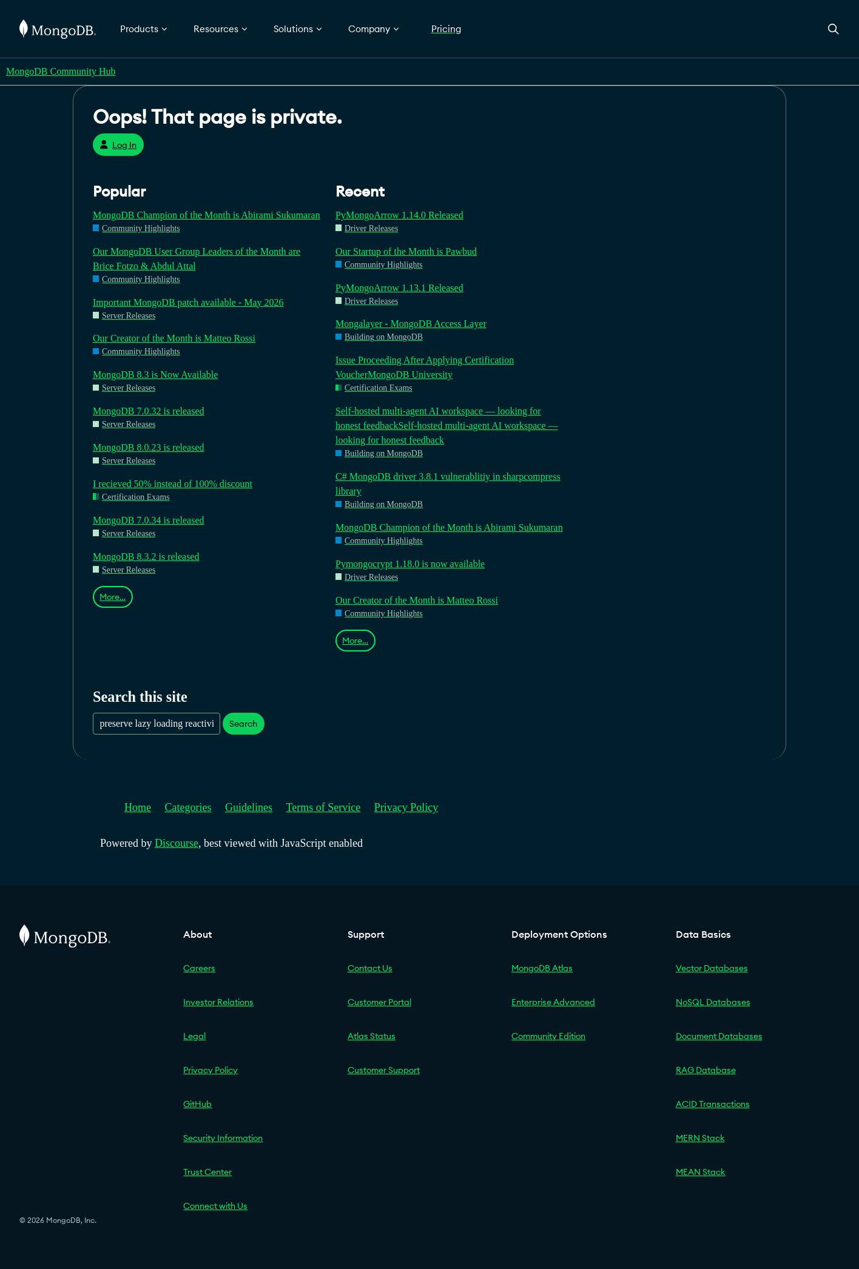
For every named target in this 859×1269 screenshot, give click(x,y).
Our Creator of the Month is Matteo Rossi (174, 338)
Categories (188, 807)
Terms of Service (323, 807)
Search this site (140, 696)
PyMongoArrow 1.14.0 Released (399, 215)
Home (137, 807)
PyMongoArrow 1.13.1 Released (399, 288)
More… (112, 596)
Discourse (176, 843)
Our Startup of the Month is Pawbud (406, 251)
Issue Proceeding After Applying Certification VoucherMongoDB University (424, 367)
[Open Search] (833, 29)
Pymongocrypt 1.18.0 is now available (410, 564)
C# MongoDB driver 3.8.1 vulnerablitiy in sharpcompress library (448, 483)
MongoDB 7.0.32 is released (148, 411)
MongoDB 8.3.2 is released (146, 556)
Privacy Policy (406, 807)
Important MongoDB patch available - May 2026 (188, 302)
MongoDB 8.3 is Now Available (155, 374)
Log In (117, 145)
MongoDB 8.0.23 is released (148, 447)
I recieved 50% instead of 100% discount (172, 484)
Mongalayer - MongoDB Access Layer (411, 323)
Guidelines (248, 807)
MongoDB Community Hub (60, 71)
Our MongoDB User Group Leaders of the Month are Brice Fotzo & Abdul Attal (196, 258)
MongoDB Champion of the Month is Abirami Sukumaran (206, 215)
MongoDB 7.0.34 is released (148, 520)
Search (243, 723)
